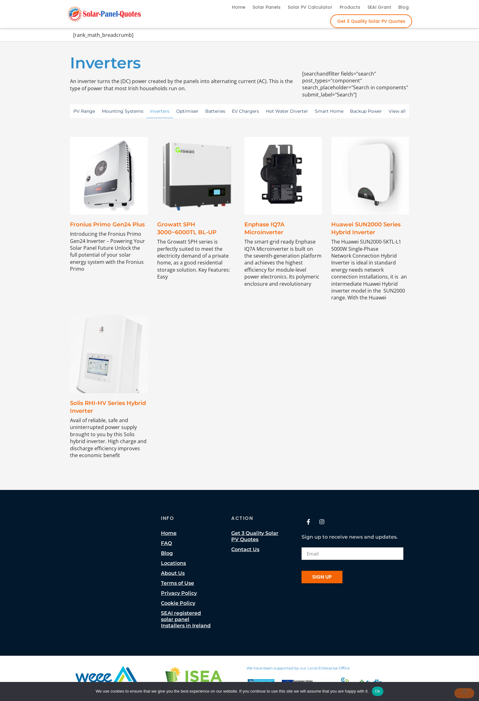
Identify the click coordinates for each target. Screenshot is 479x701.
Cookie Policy (178, 603)
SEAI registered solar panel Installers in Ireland (186, 619)
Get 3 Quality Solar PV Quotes (371, 21)
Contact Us (245, 549)
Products (350, 7)
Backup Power (366, 111)
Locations (173, 563)
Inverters (159, 111)
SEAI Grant (379, 7)
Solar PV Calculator (310, 7)
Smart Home (329, 111)
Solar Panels (266, 7)
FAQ (166, 543)
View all (397, 111)
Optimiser (187, 111)
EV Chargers (245, 111)
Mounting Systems (122, 111)
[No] (464, 693)
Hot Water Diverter (287, 111)
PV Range (84, 111)
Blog (403, 7)
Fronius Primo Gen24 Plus (107, 224)
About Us (173, 573)
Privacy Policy (179, 593)
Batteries (215, 111)
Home (238, 7)
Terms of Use (177, 583)
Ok (377, 691)
